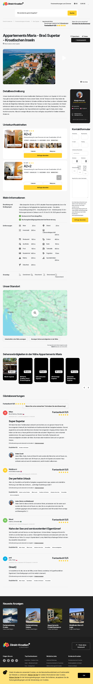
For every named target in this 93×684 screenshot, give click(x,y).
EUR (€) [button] (82, 3)
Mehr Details (54, 140)
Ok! (84, 675)
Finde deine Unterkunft (81, 646)
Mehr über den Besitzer (80, 119)
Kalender (33, 151)
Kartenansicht (80, 40)
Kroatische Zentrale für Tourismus (54, 663)
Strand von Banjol (72, 666)
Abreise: (83, 158)
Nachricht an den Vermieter (79, 178)
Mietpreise (52, 151)
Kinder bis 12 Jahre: (79, 167)
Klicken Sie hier (33, 675)
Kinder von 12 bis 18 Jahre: (85, 168)
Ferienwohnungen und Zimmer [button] (61, 3)
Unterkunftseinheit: (77, 150)
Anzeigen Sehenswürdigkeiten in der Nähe (44, 339)
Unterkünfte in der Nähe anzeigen (15, 339)
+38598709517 (76, 113)
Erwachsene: (74, 166)
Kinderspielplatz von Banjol (75, 663)
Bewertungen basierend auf (56, 24)
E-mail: (74, 141)
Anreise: (74, 158)
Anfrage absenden (42, 155)
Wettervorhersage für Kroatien (54, 666)
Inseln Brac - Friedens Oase (31, 660)
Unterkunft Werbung (51, 660)
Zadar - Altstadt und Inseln (31, 663)
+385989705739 (77, 115)
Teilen (85, 36)
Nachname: (84, 133)
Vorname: (74, 133)
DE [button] (76, 3)
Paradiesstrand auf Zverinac (75, 660)
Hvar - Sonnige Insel (30, 666)
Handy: (83, 141)
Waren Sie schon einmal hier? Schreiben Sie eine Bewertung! (45, 406)
